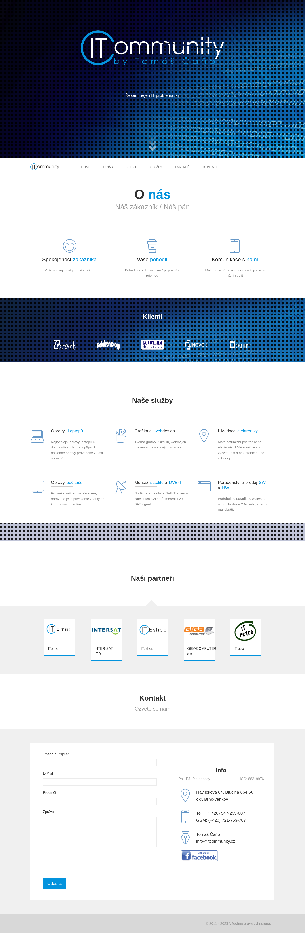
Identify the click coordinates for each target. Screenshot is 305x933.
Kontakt (210, 167)
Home (85, 167)
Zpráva (48, 812)
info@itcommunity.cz (215, 841)
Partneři (183, 167)
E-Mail (48, 773)
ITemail (53, 648)
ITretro (239, 648)
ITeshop (147, 648)
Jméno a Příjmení (57, 754)
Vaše (152, 259)
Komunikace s (235, 259)
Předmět (49, 792)
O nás (108, 167)
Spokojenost (69, 259)
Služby (156, 167)
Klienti (131, 167)
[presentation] (76, 862)
